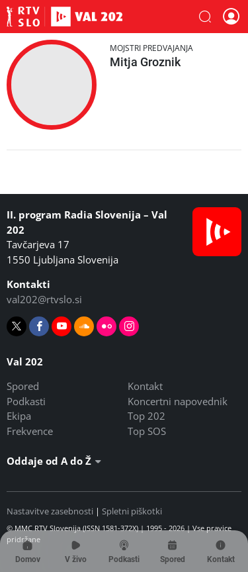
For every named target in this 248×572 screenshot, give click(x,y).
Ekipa (19, 415)
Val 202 (64, 16)
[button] (205, 16)
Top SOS (147, 431)
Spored (23, 386)
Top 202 (146, 415)
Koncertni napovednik (177, 401)
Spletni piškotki (132, 511)
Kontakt (145, 386)
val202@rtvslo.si (44, 299)
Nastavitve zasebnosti (50, 511)
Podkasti (26, 401)
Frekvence (30, 431)
